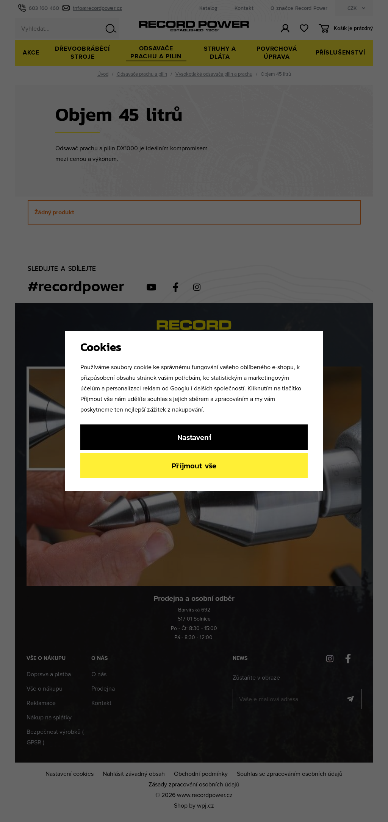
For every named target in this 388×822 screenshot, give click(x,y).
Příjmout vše (194, 465)
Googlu (179, 388)
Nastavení (194, 437)
